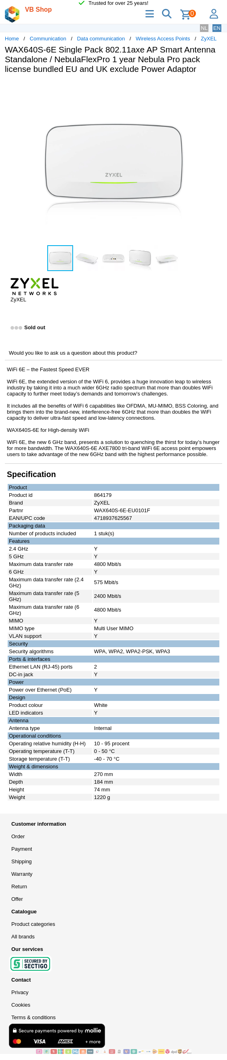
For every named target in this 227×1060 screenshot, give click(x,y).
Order (18, 836)
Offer (17, 899)
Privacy (20, 992)
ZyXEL (208, 39)
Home (12, 39)
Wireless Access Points (163, 39)
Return (19, 886)
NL (204, 28)
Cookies (20, 1005)
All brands (23, 937)
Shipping (21, 861)
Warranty (21, 874)
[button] (214, 88)
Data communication (101, 39)
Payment (21, 849)
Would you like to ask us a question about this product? (73, 353)
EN (217, 28)
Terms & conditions (33, 1017)
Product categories (33, 924)
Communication (48, 39)
